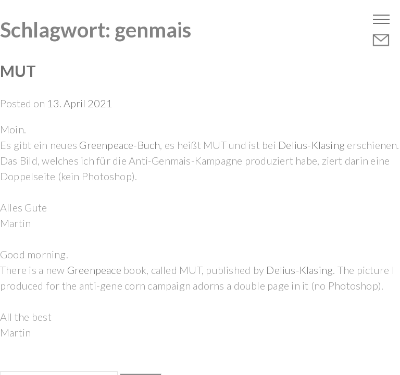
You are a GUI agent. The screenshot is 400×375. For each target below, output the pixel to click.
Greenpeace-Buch (118, 145)
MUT (18, 70)
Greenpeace (94, 270)
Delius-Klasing (311, 145)
